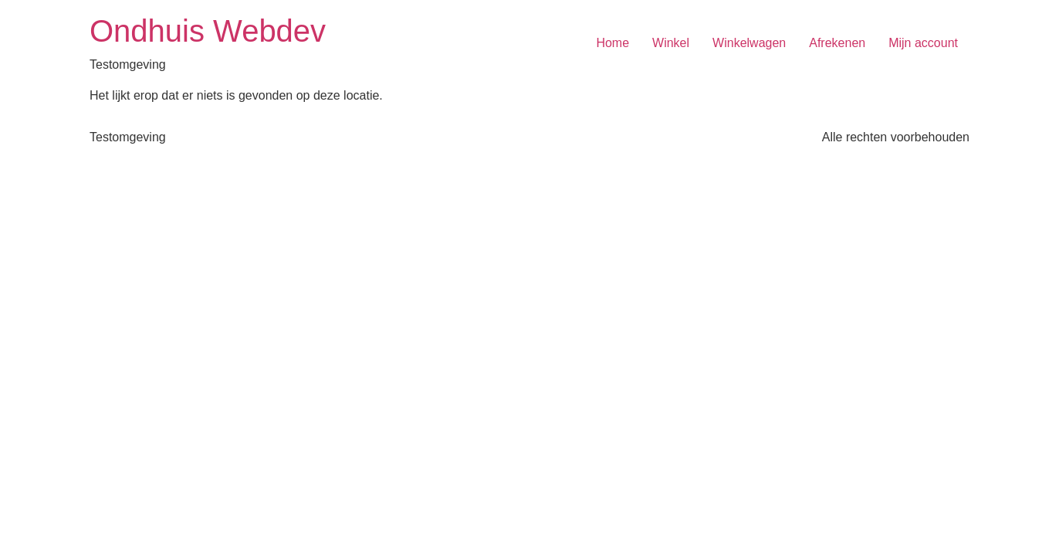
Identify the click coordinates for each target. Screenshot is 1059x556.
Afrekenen (837, 42)
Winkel (670, 42)
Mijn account (923, 42)
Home (612, 42)
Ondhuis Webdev (208, 31)
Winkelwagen (749, 42)
